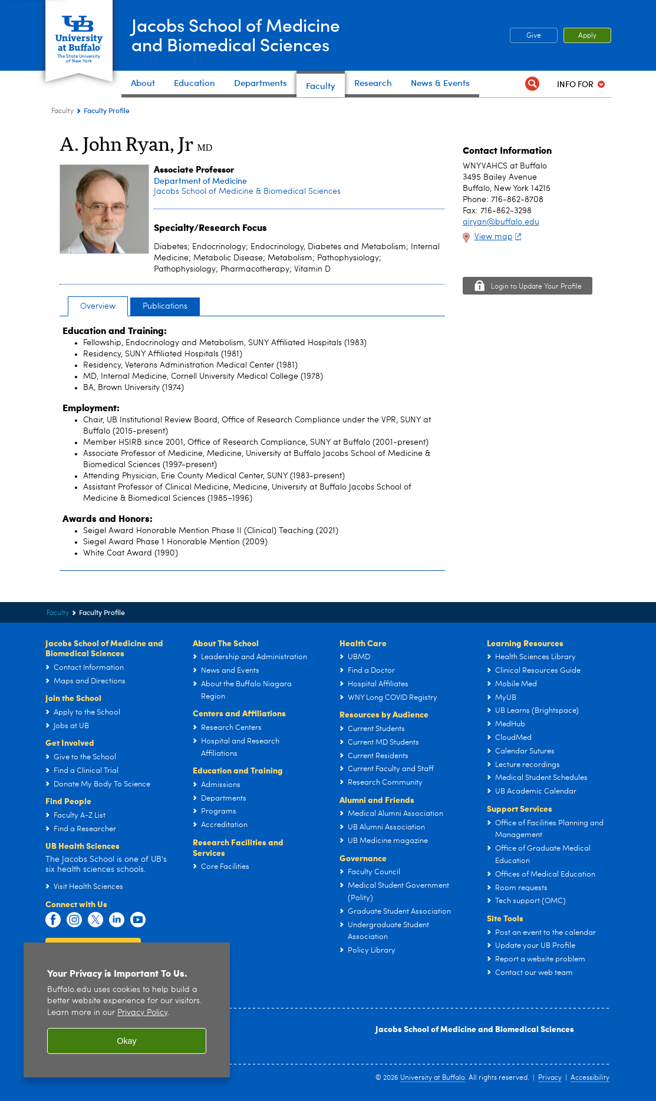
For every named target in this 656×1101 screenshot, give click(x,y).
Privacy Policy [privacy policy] (142, 1013)
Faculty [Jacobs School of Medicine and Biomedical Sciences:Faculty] (62, 111)
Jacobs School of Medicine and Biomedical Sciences (474, 1028)
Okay (127, 1041)
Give (533, 35)
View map (499, 237)
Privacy (550, 1078)
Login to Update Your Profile (536, 286)
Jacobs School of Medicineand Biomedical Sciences (236, 35)
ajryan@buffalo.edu (501, 222)
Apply (587, 35)
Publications (165, 306)
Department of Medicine (200, 180)
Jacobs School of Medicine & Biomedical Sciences (247, 191)
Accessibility (590, 1078)
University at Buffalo (432, 1078)
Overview (98, 306)
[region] (127, 1010)
